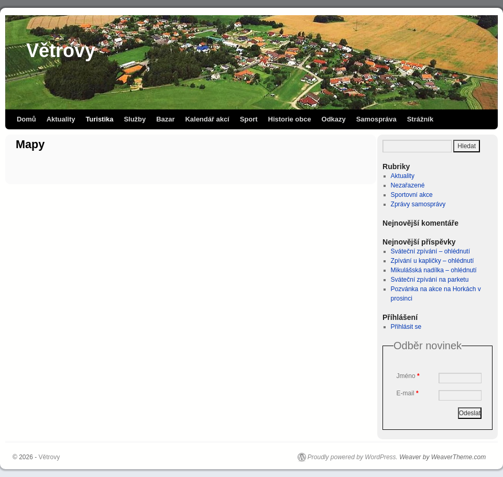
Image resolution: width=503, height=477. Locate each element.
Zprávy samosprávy (418, 204)
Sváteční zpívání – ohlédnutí (430, 251)
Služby (135, 119)
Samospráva (376, 119)
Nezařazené (408, 185)
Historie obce (289, 119)
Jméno (408, 376)
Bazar (165, 119)
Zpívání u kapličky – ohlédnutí (432, 260)
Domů (26, 119)
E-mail (408, 393)
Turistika (99, 119)
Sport (249, 119)
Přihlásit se (406, 326)
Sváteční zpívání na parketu (430, 279)
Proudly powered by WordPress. (353, 457)
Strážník (420, 119)
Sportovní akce (412, 194)
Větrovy (60, 50)
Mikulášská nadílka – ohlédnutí (434, 270)
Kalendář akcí (207, 119)
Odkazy (334, 119)
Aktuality (61, 119)
